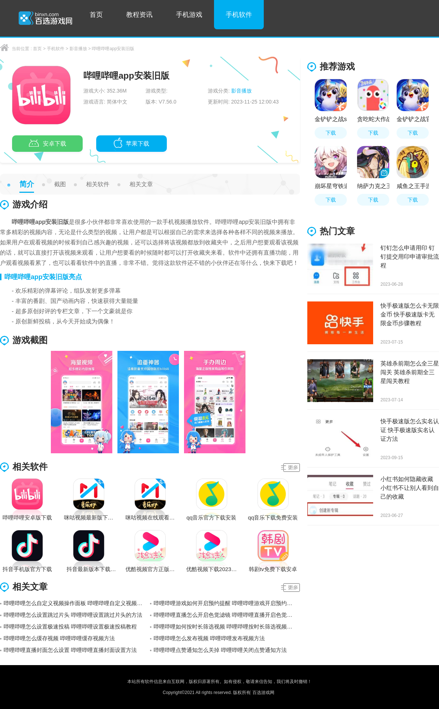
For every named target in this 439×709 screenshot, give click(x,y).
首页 (96, 14)
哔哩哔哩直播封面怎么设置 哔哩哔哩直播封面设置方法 (70, 650)
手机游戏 (189, 14)
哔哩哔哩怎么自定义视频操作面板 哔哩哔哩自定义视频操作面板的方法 (77, 603)
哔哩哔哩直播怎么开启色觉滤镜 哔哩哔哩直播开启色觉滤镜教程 (227, 615)
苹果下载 (131, 144)
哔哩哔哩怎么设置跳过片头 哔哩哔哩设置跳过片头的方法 (73, 615)
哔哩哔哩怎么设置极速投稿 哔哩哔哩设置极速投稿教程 (70, 626)
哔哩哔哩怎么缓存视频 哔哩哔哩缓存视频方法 (59, 638)
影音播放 (78, 48)
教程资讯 (139, 14)
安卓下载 (47, 144)
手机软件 (239, 14)
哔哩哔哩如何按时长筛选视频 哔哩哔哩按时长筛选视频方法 (226, 626)
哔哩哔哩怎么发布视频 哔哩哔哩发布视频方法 (209, 638)
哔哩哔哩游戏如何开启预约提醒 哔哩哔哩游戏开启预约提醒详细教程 (227, 603)
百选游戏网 (263, 692)
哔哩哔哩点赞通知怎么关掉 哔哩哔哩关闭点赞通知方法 (220, 650)
